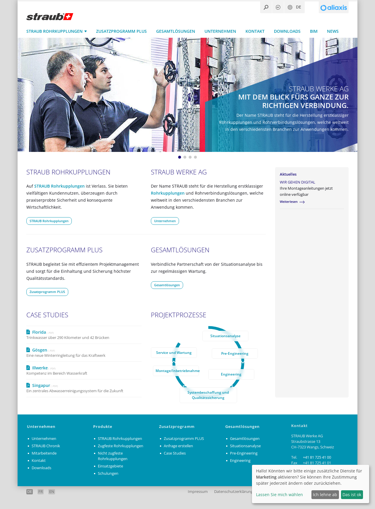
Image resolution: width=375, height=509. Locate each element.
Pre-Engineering (234, 353)
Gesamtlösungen (175, 31)
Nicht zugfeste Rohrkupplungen (112, 456)
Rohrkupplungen (168, 193)
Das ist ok (351, 494)
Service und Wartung (174, 352)
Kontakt (255, 31)
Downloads (287, 31)
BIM (314, 31)
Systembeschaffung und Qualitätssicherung (208, 395)
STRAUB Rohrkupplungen (54, 31)
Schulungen (108, 473)
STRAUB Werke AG (179, 171)
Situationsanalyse (225, 335)
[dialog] (310, 484)
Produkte (102, 426)
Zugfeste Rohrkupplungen (120, 446)
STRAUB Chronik (46, 446)
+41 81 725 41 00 (317, 457)
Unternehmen (220, 31)
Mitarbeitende (44, 453)
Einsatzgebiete (110, 466)
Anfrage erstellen (178, 446)
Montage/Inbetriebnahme (177, 370)
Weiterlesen (289, 201)
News (333, 31)
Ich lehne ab (325, 494)
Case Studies (175, 453)
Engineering (231, 374)
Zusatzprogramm (177, 426)
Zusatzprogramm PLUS (121, 31)
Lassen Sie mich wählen (279, 494)
